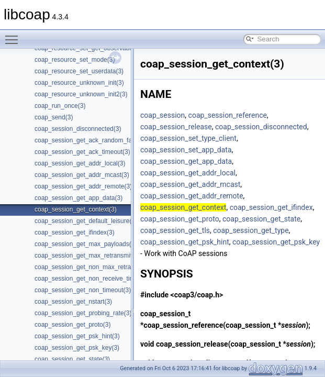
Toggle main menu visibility (14, 35)
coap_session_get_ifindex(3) (75, 232)
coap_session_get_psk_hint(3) (77, 336)
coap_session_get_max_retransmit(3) (87, 255)
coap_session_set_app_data (186, 150)
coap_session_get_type (250, 230)
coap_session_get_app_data (186, 161)
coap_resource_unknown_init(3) (79, 82)
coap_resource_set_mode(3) (75, 59)
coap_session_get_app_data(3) (78, 198)
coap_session (162, 115)
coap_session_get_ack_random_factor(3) (92, 140)
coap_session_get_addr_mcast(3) (82, 175)
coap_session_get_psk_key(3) (77, 347)
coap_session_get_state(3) (72, 359)
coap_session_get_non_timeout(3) (83, 290)
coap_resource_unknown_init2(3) (81, 94)
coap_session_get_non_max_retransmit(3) (94, 267)
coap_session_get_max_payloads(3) (86, 244)
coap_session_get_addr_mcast (190, 184)
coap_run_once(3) (60, 105)
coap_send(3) (54, 117)
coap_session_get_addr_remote (191, 196)
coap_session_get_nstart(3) (73, 301)
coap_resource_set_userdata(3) (79, 71)
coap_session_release (176, 127)
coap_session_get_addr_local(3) (80, 163)
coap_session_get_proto (179, 219)
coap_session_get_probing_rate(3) (83, 313)
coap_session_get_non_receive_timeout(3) (94, 278)
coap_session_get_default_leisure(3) (86, 221)
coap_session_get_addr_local (188, 173)
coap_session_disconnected (261, 127)
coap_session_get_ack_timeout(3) (82, 152)
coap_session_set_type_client (188, 138)
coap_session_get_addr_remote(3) (83, 186)
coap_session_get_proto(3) (72, 324)
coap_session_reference (227, 115)
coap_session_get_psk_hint (184, 242)
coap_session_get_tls (175, 230)
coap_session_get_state (261, 219)
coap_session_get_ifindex (271, 207)
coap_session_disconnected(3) (78, 128)
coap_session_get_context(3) (76, 209)
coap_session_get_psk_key (276, 242)
